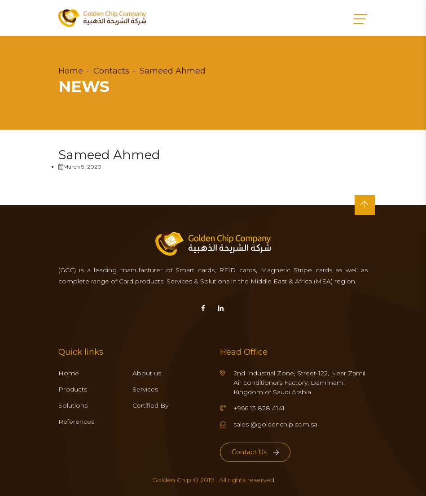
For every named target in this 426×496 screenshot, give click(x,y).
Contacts (111, 71)
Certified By (150, 405)
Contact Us (255, 452)
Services (145, 389)
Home (70, 71)
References (76, 422)
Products (72, 389)
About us (146, 373)
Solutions (73, 405)
